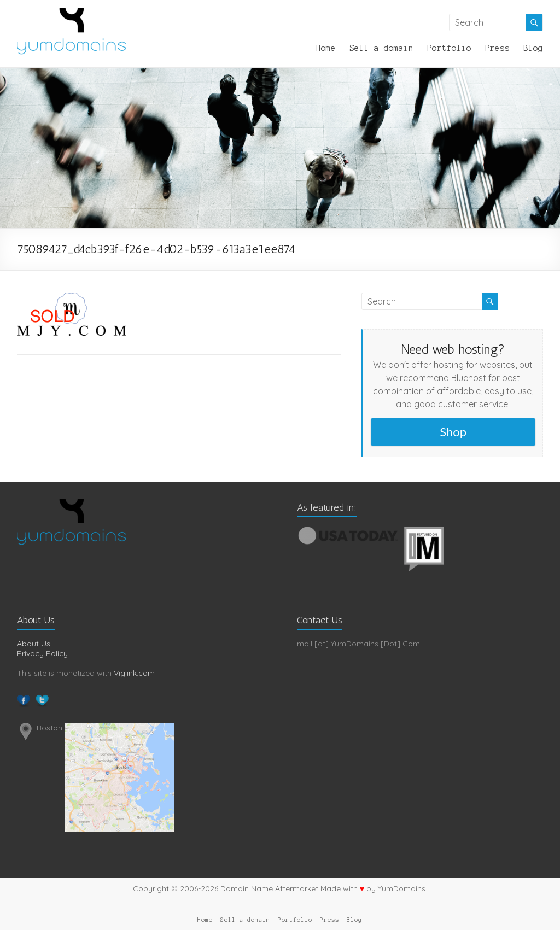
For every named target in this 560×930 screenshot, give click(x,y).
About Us (33, 643)
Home (326, 48)
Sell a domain (381, 48)
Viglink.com (134, 673)
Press (497, 48)
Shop (453, 431)
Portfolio (449, 48)
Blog (533, 48)
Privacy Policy (42, 653)
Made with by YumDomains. (373, 888)
